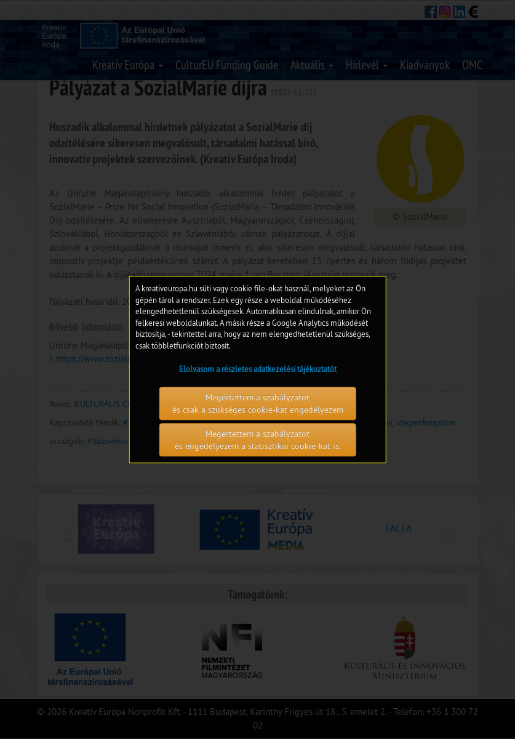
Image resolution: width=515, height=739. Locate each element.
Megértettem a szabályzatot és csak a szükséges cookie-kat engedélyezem (257, 403)
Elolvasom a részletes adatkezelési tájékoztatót (258, 369)
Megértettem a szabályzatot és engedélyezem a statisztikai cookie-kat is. (258, 439)
